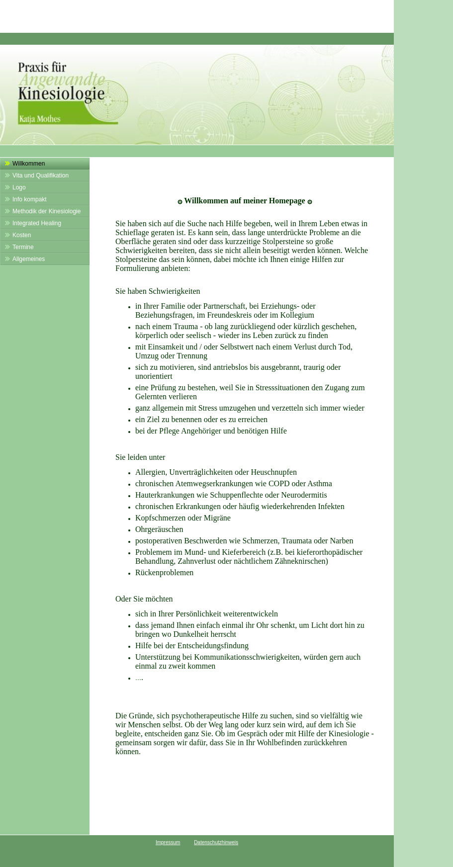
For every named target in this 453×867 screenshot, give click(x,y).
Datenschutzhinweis (216, 842)
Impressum (168, 842)
